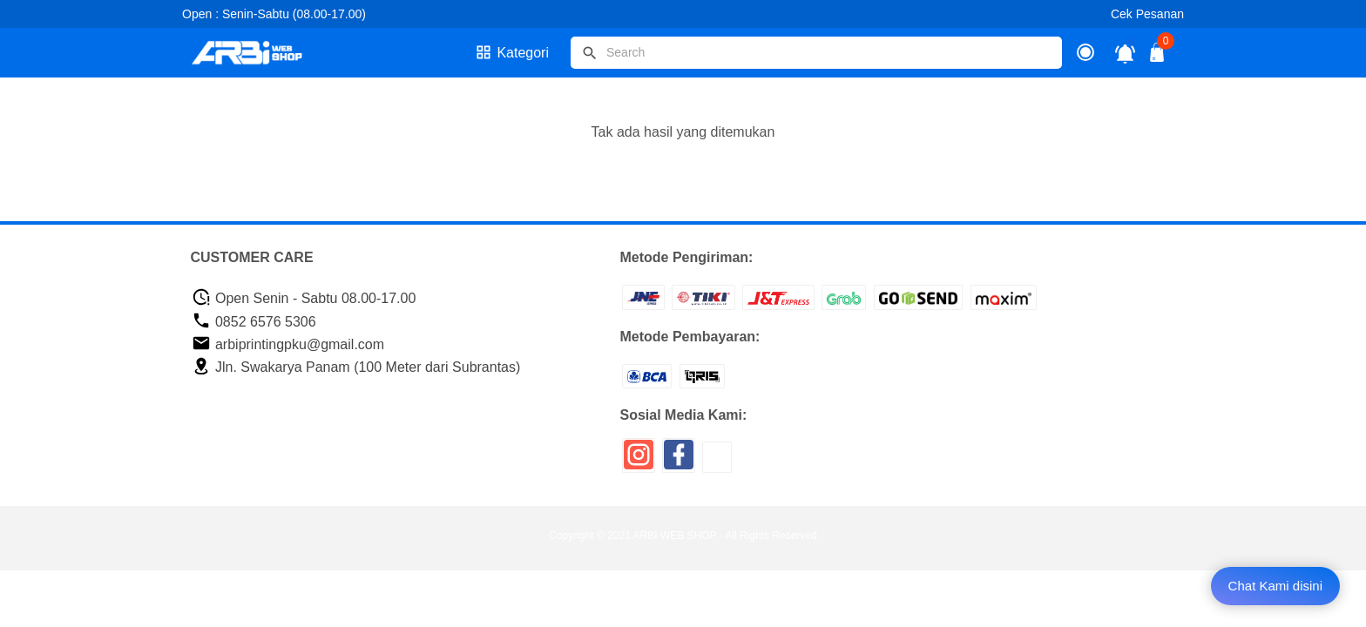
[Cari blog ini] (816, 52)
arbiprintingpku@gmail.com (288, 344)
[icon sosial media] (638, 461)
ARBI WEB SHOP (675, 535)
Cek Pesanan (1147, 14)
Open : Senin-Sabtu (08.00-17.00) (274, 14)
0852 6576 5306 (254, 321)
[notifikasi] (1125, 53)
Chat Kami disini (1275, 585)
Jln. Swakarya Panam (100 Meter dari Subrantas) (356, 367)
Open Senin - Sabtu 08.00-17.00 (304, 298)
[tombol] (589, 53)
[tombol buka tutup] (1157, 57)
